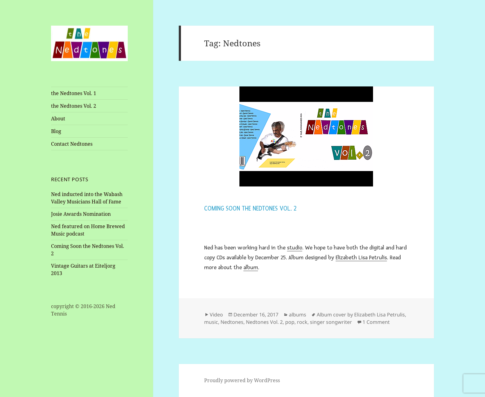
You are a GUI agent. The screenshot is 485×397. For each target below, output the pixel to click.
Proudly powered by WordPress (242, 380)
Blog (56, 131)
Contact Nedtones (71, 143)
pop (289, 322)
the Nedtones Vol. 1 (73, 93)
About (58, 118)
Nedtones (232, 322)
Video (216, 314)
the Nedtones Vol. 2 (73, 105)
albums (297, 314)
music (211, 322)
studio (294, 247)
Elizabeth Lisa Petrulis (361, 257)
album (250, 267)
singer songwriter (331, 322)
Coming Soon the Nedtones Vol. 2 (250, 208)
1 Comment (376, 322)
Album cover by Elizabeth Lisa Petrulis (361, 314)
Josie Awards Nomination (81, 214)
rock (302, 322)
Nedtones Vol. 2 (264, 322)
